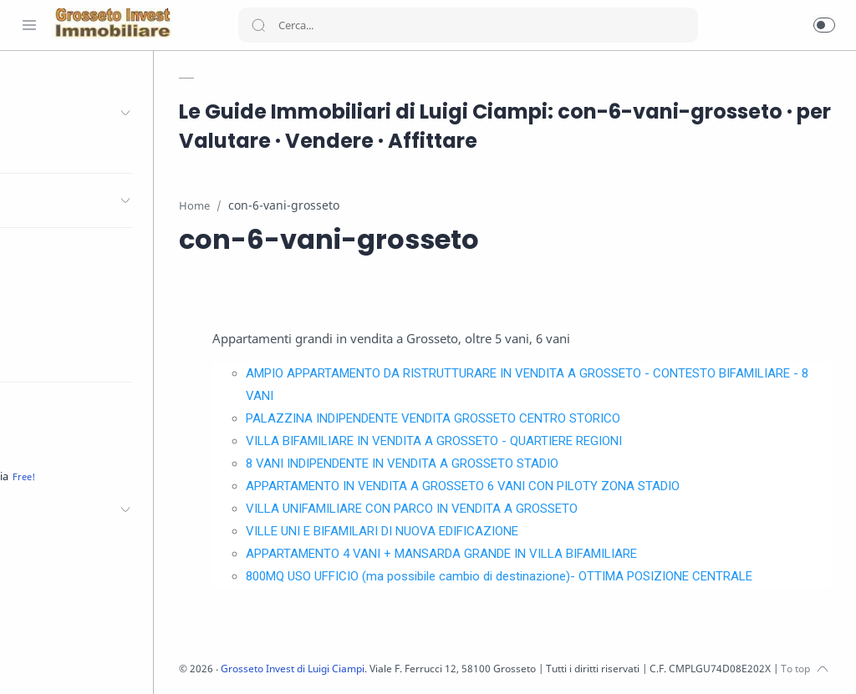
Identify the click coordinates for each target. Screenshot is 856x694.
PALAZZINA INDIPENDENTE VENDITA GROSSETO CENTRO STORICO (492, 418)
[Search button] (258, 25)
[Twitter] (54, 660)
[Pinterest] (129, 660)
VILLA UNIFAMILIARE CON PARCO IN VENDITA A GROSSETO (471, 508)
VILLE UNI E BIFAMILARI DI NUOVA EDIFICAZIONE (441, 531)
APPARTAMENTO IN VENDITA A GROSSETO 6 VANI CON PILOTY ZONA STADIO (522, 486)
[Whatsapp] (154, 660)
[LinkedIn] (104, 660)
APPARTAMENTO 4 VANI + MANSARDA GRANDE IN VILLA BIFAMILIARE (500, 553)
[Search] (468, 25)
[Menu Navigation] (29, 25)
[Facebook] (29, 660)
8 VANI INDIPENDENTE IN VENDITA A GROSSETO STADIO (461, 463)
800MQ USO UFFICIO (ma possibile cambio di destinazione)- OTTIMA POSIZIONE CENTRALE (558, 576)
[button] (824, 25)
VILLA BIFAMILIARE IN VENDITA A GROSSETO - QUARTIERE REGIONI (493, 440)
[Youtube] (79, 660)
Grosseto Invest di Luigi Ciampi (358, 668)
